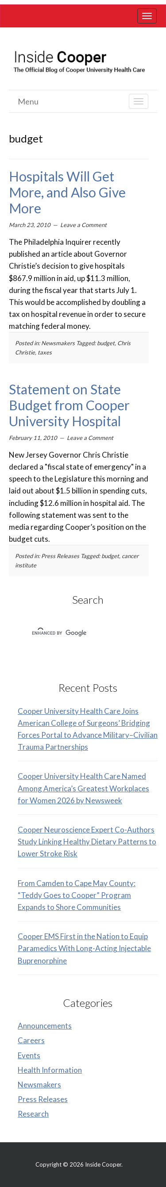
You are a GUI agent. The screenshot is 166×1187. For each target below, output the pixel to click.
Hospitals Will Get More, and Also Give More (67, 192)
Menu (28, 101)
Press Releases (60, 555)
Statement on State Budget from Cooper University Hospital (69, 405)
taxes (45, 352)
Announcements (45, 1025)
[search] (76, 633)
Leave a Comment (83, 224)
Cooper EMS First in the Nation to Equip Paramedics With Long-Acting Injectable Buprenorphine (84, 948)
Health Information (50, 1070)
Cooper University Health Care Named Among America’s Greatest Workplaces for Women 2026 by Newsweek (83, 788)
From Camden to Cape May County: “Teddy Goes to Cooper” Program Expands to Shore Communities (76, 895)
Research (33, 1113)
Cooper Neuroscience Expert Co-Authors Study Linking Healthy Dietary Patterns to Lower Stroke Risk (87, 841)
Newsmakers (58, 343)
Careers (31, 1040)
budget (106, 343)
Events (29, 1055)
